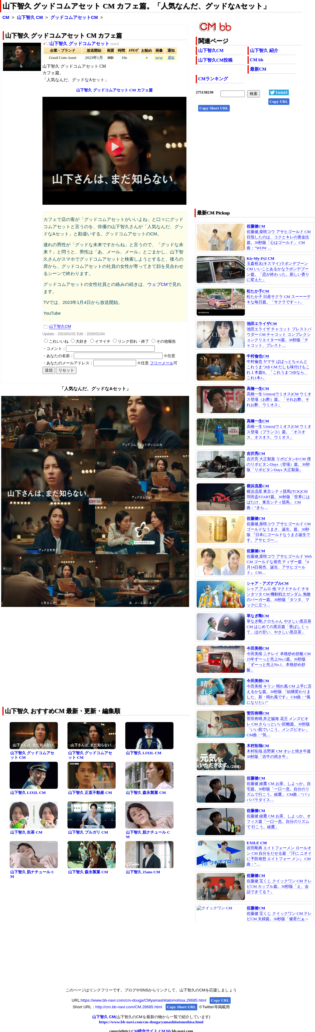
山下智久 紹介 (264, 50)
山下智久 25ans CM (143, 872)
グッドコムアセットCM (74, 17)
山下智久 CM (30, 17)
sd (161, 57)
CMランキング (213, 78)
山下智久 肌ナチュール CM (148, 834)
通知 (171, 57)
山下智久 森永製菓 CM (146, 792)
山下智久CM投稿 (215, 60)
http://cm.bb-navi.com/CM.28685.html (128, 1007)
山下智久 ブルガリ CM (88, 832)
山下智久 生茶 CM (26, 832)
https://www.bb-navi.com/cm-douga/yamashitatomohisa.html (151, 1022)
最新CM (258, 69)
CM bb (256, 59)
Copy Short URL (214, 108)
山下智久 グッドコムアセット (79, 43)
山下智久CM (210, 50)
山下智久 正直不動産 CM (90, 792)
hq (157, 57)
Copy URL (279, 101)
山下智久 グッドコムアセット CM (32, 755)
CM (5, 17)
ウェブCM (157, 284)
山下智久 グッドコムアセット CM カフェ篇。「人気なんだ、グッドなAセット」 (136, 6)
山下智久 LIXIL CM (143, 753)
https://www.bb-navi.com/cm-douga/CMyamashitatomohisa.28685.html (143, 1000)
